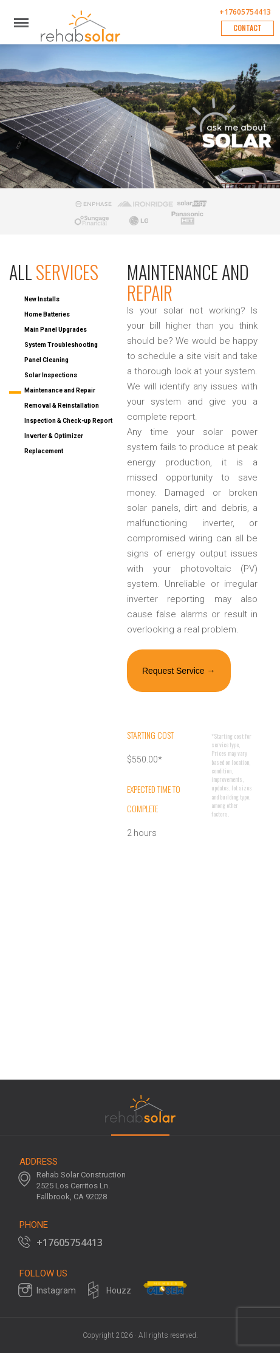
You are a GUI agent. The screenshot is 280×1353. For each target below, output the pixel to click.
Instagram (56, 1290)
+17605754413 (245, 12)
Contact (247, 27)
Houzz (118, 1290)
